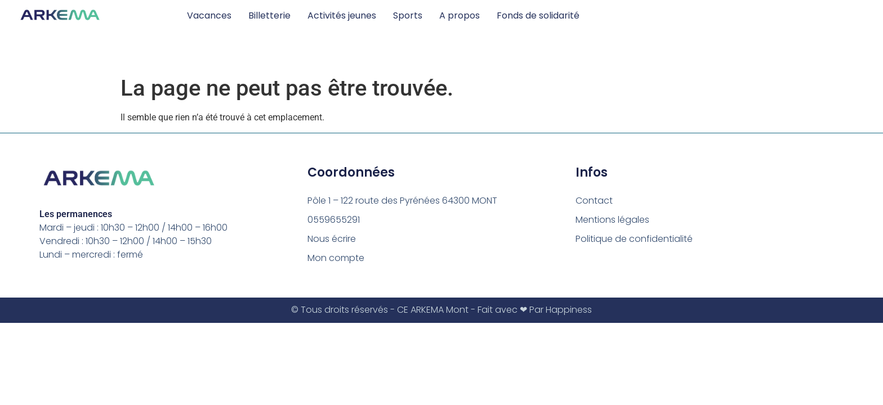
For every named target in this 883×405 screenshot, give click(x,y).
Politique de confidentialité (634, 238)
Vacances (209, 15)
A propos (459, 15)
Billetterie (269, 15)
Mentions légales (612, 219)
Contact (594, 200)
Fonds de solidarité (538, 15)
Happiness (569, 309)
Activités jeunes (341, 15)
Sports (407, 15)
